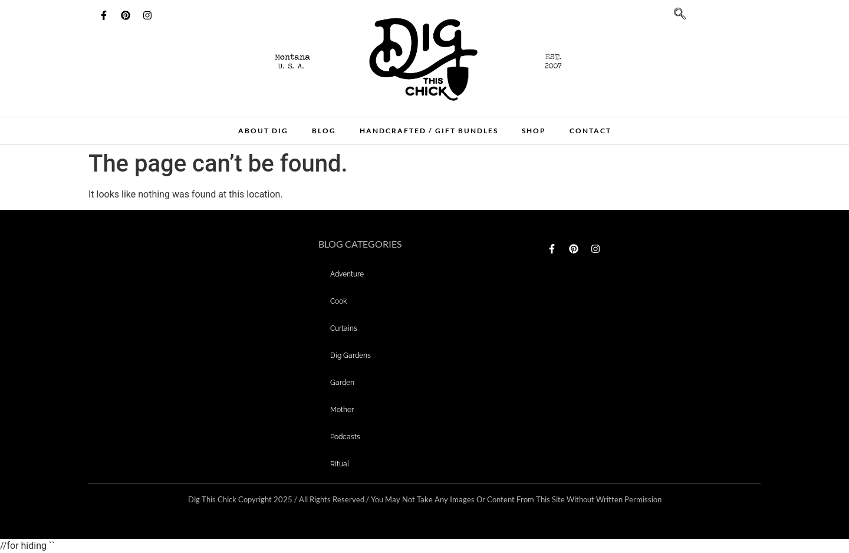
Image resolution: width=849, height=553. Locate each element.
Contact (590, 130)
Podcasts (345, 437)
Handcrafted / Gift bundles (429, 130)
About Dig (263, 130)
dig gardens (350, 355)
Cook (338, 301)
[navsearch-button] (674, 17)
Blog (324, 130)
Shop (534, 130)
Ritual (339, 464)
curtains (343, 328)
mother (342, 410)
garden (342, 382)
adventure (347, 274)
